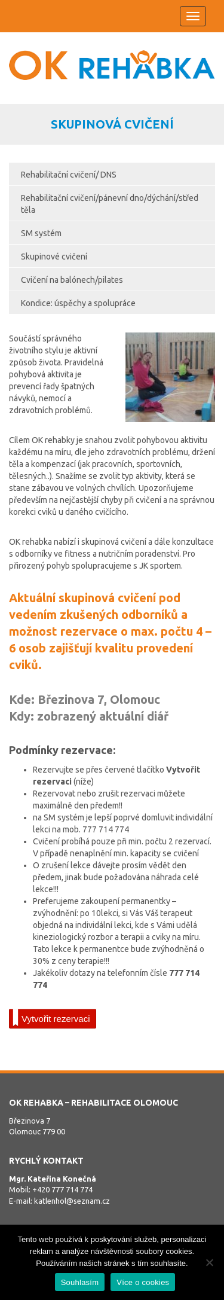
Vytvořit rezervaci (51, 1018)
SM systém (41, 233)
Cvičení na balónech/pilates (72, 280)
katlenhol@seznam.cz (72, 1201)
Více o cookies (142, 1282)
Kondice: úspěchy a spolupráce (78, 303)
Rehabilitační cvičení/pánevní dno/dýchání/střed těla (109, 204)
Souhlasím (80, 1282)
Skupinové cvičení (54, 256)
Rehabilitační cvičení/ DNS (68, 174)
